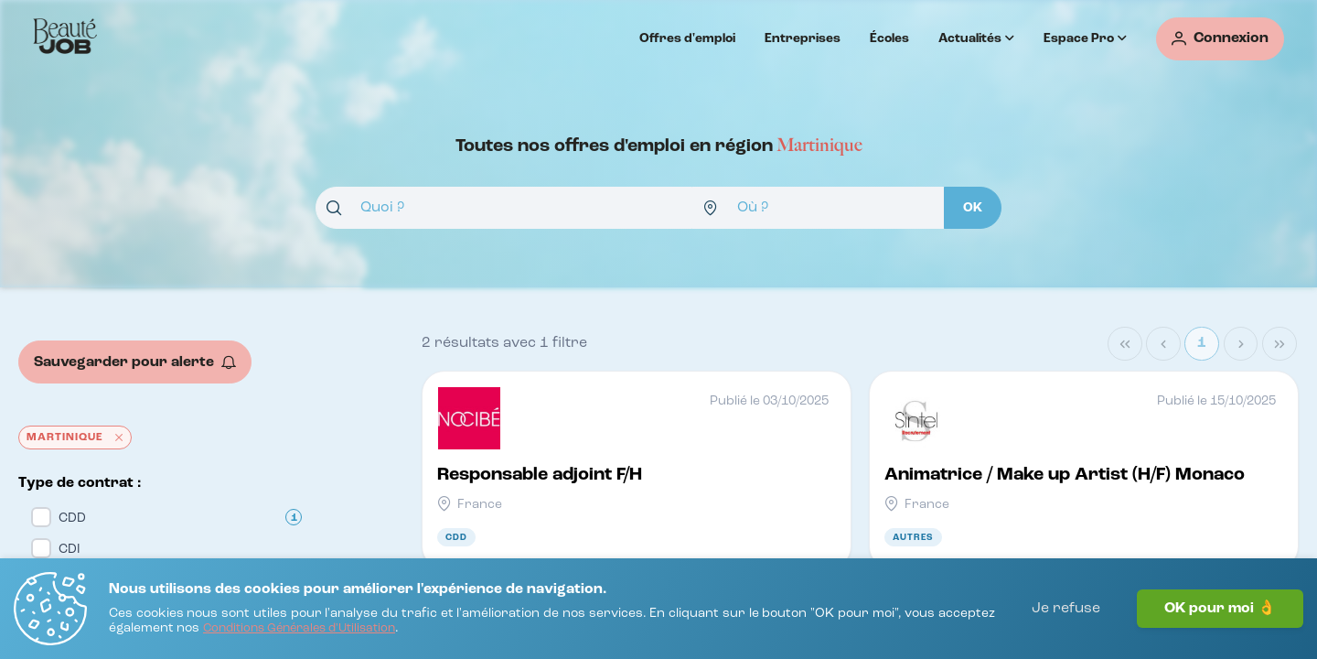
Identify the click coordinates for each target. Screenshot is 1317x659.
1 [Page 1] (1201, 343)
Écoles (889, 38)
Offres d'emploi (687, 38)
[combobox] (504, 208)
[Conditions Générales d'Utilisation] (299, 629)
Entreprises (803, 38)
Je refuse (1066, 608)
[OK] (972, 208)
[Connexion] (1220, 38)
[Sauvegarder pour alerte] (135, 362)
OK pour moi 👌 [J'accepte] (1220, 608)
